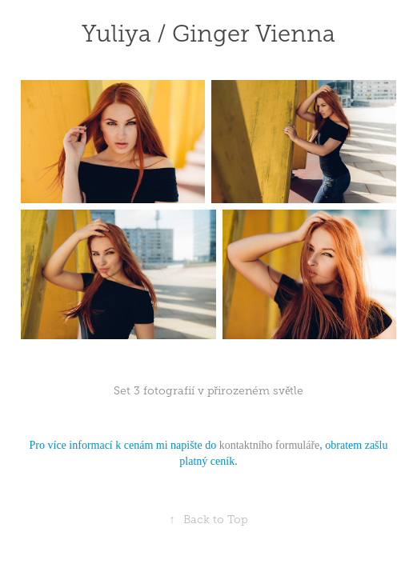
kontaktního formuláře (269, 445)
